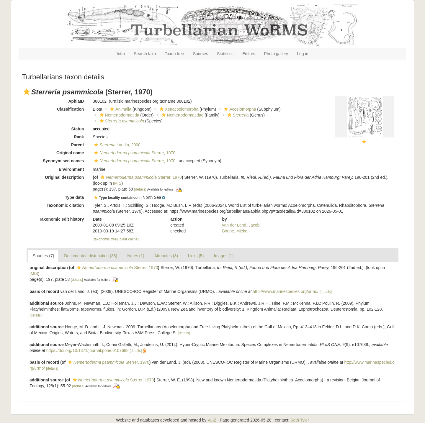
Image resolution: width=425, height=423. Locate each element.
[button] (26, 91)
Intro (121, 53)
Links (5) (196, 255)
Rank (79, 137)
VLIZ (211, 420)
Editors (248, 53)
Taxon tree (174, 53)
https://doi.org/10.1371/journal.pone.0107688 (87, 350)
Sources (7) (43, 255)
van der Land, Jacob (241, 225)
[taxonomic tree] (105, 239)
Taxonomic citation (65, 205)
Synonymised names (63, 160)
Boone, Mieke (235, 231)
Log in (302, 53)
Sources (200, 53)
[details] (140, 189)
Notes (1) (135, 255)
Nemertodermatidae (182, 115)
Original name (70, 152)
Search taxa (145, 53)
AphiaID (76, 101)
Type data (74, 197)
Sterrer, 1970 (134, 152)
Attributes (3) (166, 255)
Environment (71, 169)
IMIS (117, 183)
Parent (77, 144)
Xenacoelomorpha (178, 109)
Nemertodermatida (118, 115)
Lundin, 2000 (116, 144)
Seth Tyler (299, 420)
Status (77, 129)
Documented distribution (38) (90, 255)
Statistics (225, 53)
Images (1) (224, 255)
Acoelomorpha (239, 109)
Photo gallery (276, 53)
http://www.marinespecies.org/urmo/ (285, 291)
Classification (70, 109)
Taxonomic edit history (61, 219)
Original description (64, 177)
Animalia (120, 109)
